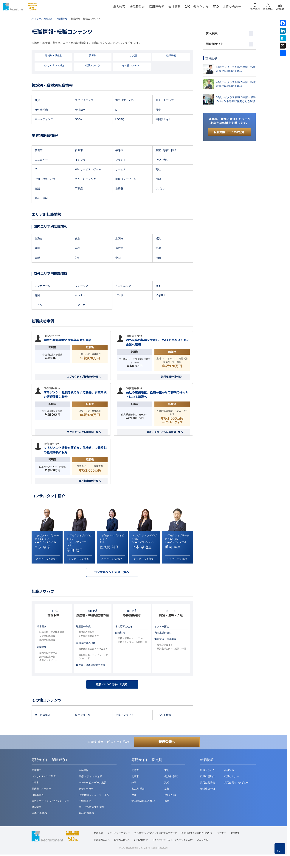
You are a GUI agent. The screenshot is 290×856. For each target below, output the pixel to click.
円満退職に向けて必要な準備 (171, 649)
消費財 (119, 188)
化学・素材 (162, 160)
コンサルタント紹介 (53, 65)
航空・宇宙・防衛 (166, 150)
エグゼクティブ (84, 100)
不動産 (79, 188)
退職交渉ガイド (165, 646)
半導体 (119, 150)
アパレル (161, 188)
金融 (158, 179)
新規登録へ (166, 743)
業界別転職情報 (47, 637)
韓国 (37, 295)
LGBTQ (119, 119)
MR (117, 110)
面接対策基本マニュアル (130, 639)
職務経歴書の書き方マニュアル (93, 651)
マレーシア (81, 286)
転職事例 (171, 55)
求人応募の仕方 (123, 627)
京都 (158, 248)
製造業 (39, 150)
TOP (280, 850)
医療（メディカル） (127, 179)
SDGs (78, 119)
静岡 (37, 248)
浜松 (77, 248)
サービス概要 (42, 716)
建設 (37, 188)
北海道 (39, 239)
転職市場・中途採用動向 (51, 633)
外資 (37, 100)
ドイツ (39, 305)
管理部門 (80, 110)
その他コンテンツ (131, 65)
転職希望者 (137, 6)
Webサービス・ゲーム (88, 169)
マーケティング (44, 119)
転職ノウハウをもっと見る (112, 685)
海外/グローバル (124, 100)
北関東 (119, 239)
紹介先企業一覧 (47, 657)
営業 (158, 110)
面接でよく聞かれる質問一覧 (132, 643)
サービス (120, 169)
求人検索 (119, 6)
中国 (118, 258)
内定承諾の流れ (162, 633)
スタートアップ (165, 100)
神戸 (77, 258)
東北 (77, 239)
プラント (120, 160)
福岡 (158, 258)
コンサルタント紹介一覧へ (111, 573)
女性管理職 (41, 110)
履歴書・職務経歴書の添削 (90, 666)
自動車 (79, 150)
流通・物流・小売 (45, 179)
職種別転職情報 (47, 641)
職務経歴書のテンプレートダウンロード (93, 658)
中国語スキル (163, 119)
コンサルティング (85, 179)
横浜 (158, 239)
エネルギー (41, 160)
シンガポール (42, 286)
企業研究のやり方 (48, 653)
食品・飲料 (41, 198)
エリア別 (132, 55)
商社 (158, 169)
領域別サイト (215, 44)
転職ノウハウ (92, 65)
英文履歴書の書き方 (89, 637)
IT (36, 169)
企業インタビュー (48, 661)
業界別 (93, 55)
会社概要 (174, 6)
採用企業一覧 (83, 716)
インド (119, 295)
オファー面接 (161, 627)
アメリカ (80, 305)
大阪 (37, 258)
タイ (158, 286)
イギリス (161, 295)
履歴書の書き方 (86, 633)
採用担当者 (156, 6)
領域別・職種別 (53, 55)
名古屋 (119, 248)
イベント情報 (163, 716)
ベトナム (80, 295)
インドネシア (123, 286)
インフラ (80, 160)
